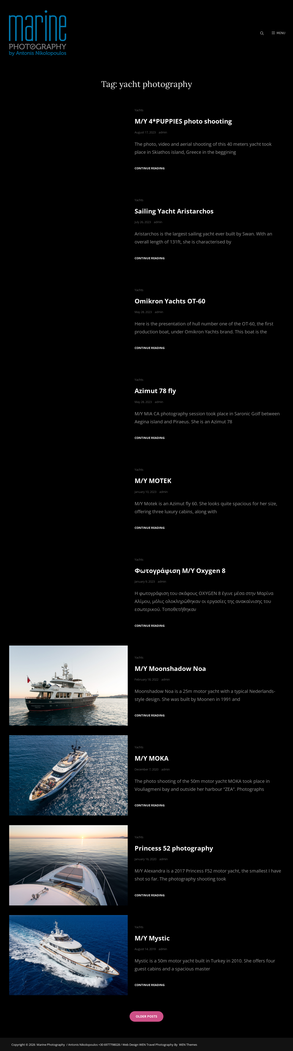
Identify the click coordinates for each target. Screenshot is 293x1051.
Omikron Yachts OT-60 (170, 301)
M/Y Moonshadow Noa (170, 668)
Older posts (146, 1016)
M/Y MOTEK (153, 480)
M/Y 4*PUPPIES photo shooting (183, 121)
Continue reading (150, 168)
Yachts (139, 110)
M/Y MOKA (151, 758)
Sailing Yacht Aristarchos (174, 211)
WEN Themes (188, 1044)
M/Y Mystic (152, 937)
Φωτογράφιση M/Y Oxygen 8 (180, 570)
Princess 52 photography (174, 847)
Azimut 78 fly (155, 390)
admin (163, 132)
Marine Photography (51, 1044)
